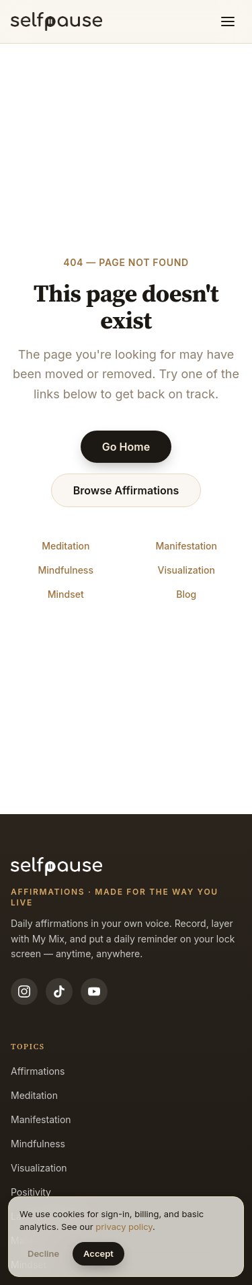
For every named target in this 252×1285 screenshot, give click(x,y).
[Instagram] (24, 991)
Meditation (65, 545)
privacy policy (124, 1226)
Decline (43, 1253)
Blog (186, 594)
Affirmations (38, 1071)
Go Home (126, 446)
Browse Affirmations (126, 490)
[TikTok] (59, 991)
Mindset (66, 594)
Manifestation (186, 545)
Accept (98, 1253)
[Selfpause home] (56, 21)
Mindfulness (65, 570)
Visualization (186, 570)
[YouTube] (94, 991)
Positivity (31, 1192)
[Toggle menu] (227, 21)
